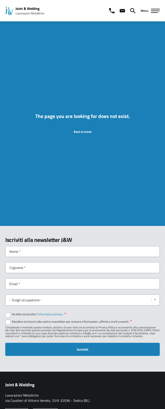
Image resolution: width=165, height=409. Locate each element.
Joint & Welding (28, 8)
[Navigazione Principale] (150, 10)
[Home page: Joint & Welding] (9, 10)
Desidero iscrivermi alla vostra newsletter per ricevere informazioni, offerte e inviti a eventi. (72, 321)
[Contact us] (122, 10)
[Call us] (111, 10)
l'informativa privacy (49, 314)
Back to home (82, 132)
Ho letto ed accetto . (39, 314)
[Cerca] (132, 10)
